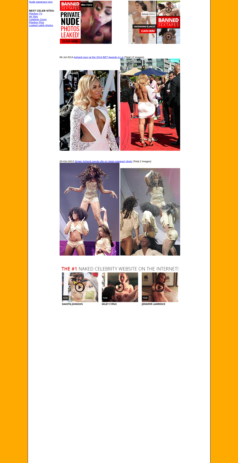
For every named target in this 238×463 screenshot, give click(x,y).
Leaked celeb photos (41, 25)
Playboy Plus (36, 22)
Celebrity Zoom (38, 19)
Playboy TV (35, 13)
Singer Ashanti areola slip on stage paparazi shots (103, 161)
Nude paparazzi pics (41, 1)
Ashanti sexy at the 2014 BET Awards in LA (98, 57)
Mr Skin (33, 16)
